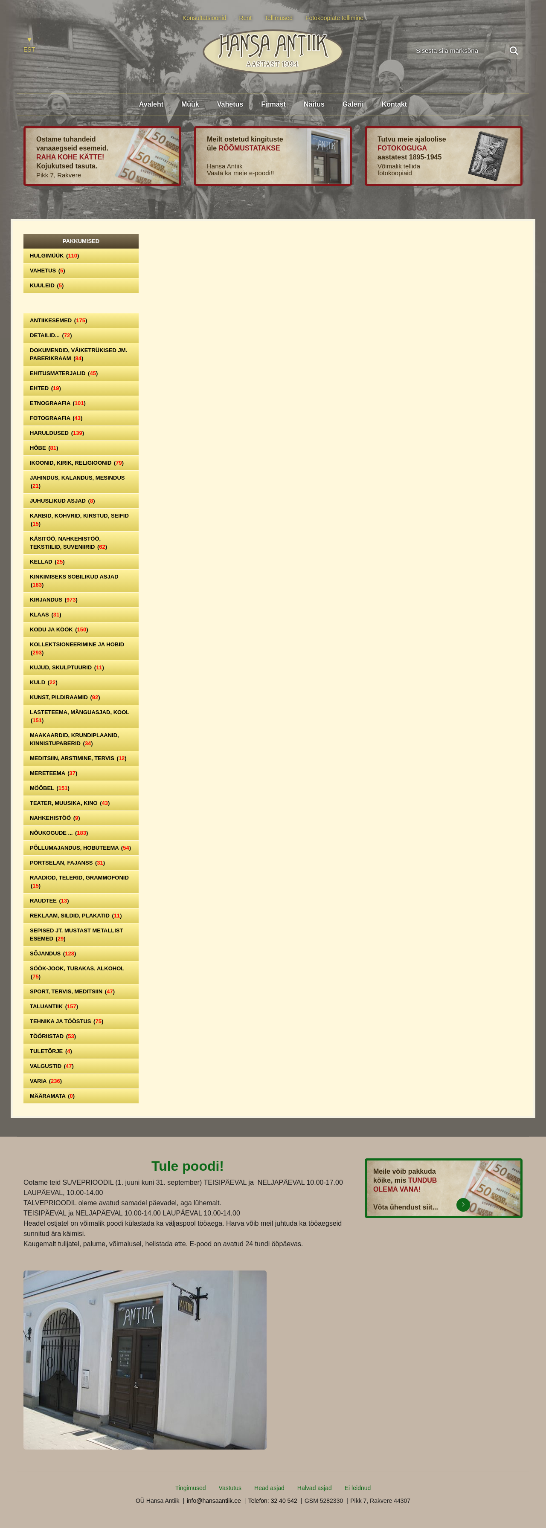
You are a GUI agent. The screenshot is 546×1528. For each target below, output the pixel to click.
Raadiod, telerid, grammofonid (79, 881)
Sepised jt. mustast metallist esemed (76, 934)
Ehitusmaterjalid (64, 373)
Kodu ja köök (59, 629)
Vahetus (230, 104)
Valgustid (52, 1066)
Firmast (273, 104)
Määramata (52, 1096)
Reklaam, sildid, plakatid (76, 915)
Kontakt (394, 104)
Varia (46, 1081)
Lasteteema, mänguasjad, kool (79, 716)
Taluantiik (54, 1006)
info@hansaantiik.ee (214, 1500)
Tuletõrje (51, 1051)
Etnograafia (58, 403)
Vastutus (230, 1488)
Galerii (353, 104)
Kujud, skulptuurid (67, 667)
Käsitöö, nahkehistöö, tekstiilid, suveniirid (68, 542)
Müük (190, 104)
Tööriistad (53, 1036)
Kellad (47, 562)
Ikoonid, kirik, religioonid (77, 463)
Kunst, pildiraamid (65, 697)
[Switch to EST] (29, 45)
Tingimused (190, 1488)
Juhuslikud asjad (62, 501)
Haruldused (57, 433)
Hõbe (44, 448)
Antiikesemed (58, 320)
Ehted (45, 388)
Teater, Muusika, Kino (70, 803)
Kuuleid (47, 285)
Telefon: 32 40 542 (272, 1500)
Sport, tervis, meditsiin (72, 991)
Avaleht (151, 104)
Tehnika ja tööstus (66, 1021)
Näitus (314, 104)
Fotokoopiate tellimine (334, 17)
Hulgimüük (54, 255)
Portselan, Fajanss (67, 863)
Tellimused (278, 17)
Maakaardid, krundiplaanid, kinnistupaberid (74, 739)
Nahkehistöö (55, 818)
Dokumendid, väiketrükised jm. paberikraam (78, 354)
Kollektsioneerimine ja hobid (77, 648)
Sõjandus (53, 953)
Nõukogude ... (59, 833)
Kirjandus (54, 599)
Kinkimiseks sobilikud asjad (74, 580)
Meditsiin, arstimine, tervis (78, 758)
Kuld (44, 682)
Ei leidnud (358, 1488)
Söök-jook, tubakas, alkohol (77, 972)
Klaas (45, 614)
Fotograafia (56, 418)
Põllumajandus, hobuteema (80, 848)
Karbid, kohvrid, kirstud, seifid (79, 519)
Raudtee (49, 900)
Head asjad (269, 1488)
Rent (245, 17)
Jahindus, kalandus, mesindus (77, 482)
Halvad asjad (314, 1488)
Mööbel (50, 788)
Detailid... (51, 335)
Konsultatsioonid (205, 17)
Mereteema (53, 773)
